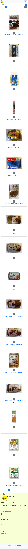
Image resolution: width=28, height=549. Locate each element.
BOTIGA (2, 539)
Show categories (5, 10)
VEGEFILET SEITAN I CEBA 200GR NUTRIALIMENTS (14, 203)
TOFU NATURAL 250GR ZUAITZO (14, 175)
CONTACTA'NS (4, 542)
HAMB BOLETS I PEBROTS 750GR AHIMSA (14, 344)
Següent (19, 7)
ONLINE (5, 539)
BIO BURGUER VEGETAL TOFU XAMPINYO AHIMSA (14, 400)
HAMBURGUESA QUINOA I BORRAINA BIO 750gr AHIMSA (14, 260)
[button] (25, 7)
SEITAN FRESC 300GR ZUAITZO (14, 147)
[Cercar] (26, 5)
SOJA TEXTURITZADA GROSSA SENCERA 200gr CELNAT (14, 91)
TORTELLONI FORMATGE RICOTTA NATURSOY (14, 457)
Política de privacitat (7, 511)
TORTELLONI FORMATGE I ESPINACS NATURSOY (14, 485)
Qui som (2, 521)
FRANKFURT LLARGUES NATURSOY (14, 428)
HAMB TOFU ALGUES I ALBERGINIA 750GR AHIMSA (14, 316)
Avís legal (2, 511)
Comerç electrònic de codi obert (19, 546)
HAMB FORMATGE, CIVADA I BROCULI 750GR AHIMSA (14, 231)
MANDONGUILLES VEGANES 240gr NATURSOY (14, 34)
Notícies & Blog (3, 533)
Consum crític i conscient (5, 522)
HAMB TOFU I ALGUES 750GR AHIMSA (14, 288)
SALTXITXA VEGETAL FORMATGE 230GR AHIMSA (14, 372)
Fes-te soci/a (3, 524)
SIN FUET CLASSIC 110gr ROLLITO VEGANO (14, 119)
